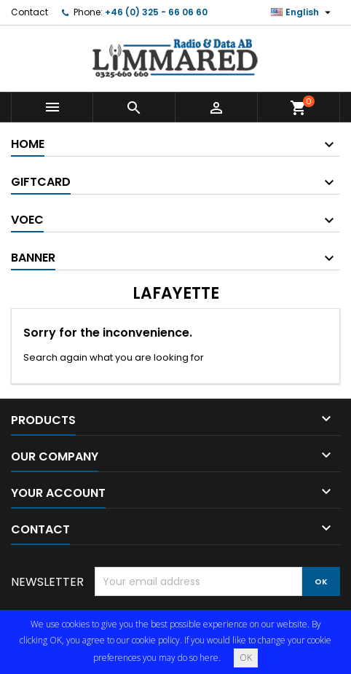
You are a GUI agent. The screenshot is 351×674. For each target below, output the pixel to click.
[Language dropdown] (302, 12)
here (209, 657)
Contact (29, 12)
